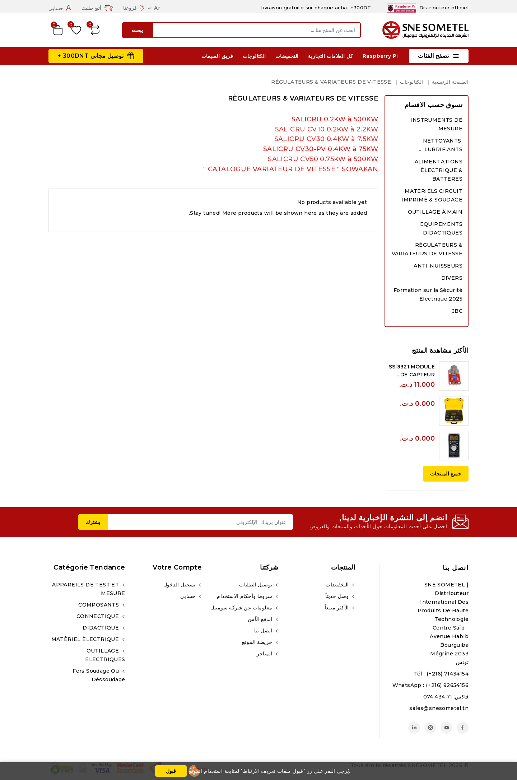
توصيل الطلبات (256, 584)
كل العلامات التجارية (330, 56)
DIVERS (451, 278)
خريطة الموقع (258, 642)
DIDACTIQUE (101, 628)
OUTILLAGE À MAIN (435, 212)
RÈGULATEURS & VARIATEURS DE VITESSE (427, 249)
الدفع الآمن (261, 619)
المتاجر (265, 653)
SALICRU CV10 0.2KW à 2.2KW (326, 129)
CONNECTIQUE (98, 616)
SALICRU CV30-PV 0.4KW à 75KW (320, 149)
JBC (457, 311)
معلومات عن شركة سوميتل (242, 607)
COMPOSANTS (99, 605)
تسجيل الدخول (180, 584)
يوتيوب (446, 728)
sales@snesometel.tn (439, 708)
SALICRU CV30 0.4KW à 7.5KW (326, 139)
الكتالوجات (254, 56)
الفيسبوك (463, 728)
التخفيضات (287, 56)
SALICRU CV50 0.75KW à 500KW (323, 159)
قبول (171, 771)
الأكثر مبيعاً (337, 607)
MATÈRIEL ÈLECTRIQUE (86, 639)
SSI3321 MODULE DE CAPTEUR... (412, 370)
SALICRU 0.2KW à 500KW (335, 119)
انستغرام (430, 728)
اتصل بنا (456, 568)
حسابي (188, 596)
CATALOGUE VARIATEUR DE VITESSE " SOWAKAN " (290, 169)
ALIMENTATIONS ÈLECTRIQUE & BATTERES (438, 170)
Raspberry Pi (380, 56)
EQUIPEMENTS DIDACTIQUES (441, 228)
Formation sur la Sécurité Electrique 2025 (427, 294)
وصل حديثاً (337, 596)
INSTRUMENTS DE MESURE (436, 124)
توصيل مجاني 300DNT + (90, 55)
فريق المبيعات (217, 56)
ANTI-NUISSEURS (438, 266)
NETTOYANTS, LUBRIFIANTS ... (440, 145)
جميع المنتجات (445, 473)
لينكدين (414, 728)
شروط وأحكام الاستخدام (245, 596)
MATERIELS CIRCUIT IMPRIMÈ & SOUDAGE (431, 195)
